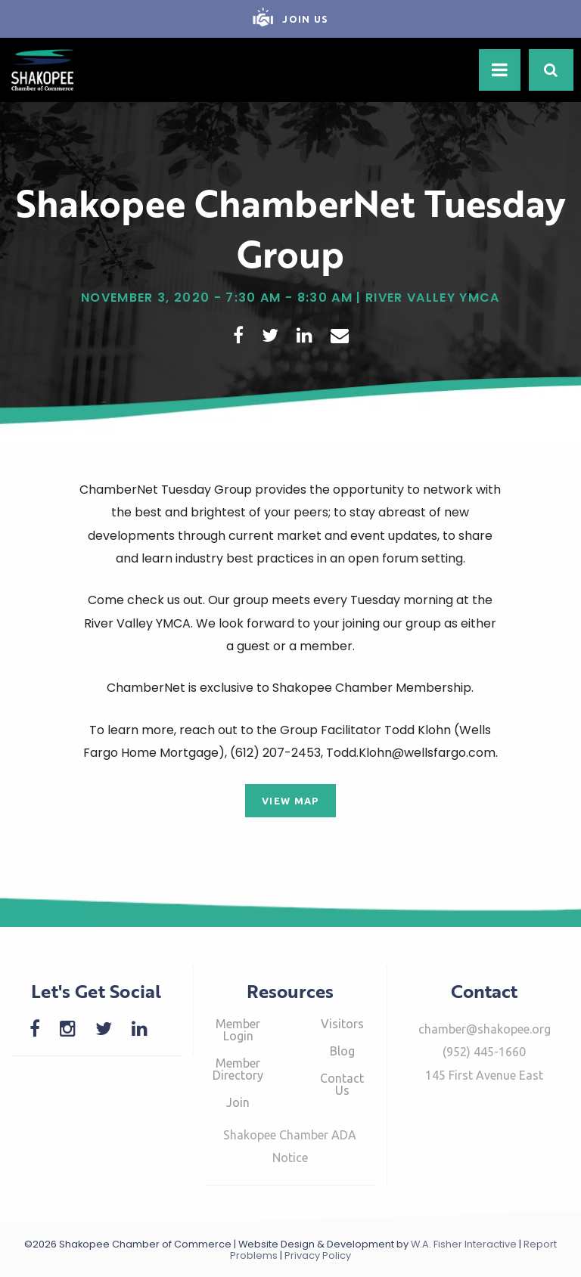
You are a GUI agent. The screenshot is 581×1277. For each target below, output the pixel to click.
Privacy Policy (317, 1255)
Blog (342, 1051)
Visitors (342, 1024)
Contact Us (342, 1084)
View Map (290, 800)
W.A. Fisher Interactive (464, 1244)
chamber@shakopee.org (484, 1029)
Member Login (238, 1030)
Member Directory (238, 1069)
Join (238, 1102)
